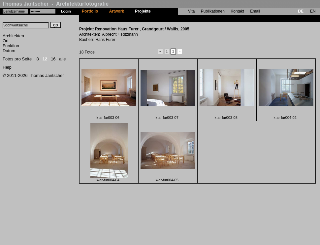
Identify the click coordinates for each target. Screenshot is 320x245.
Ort (6, 40)
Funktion (11, 45)
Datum (9, 50)
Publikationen (213, 11)
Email (255, 11)
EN (313, 11)
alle (62, 58)
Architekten (13, 35)
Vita (191, 11)
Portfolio (90, 11)
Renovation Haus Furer (178, 18)
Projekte (142, 11)
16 (53, 58)
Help (7, 67)
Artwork (116, 11)
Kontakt (237, 11)
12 (45, 58)
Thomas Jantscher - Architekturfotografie (55, 4)
